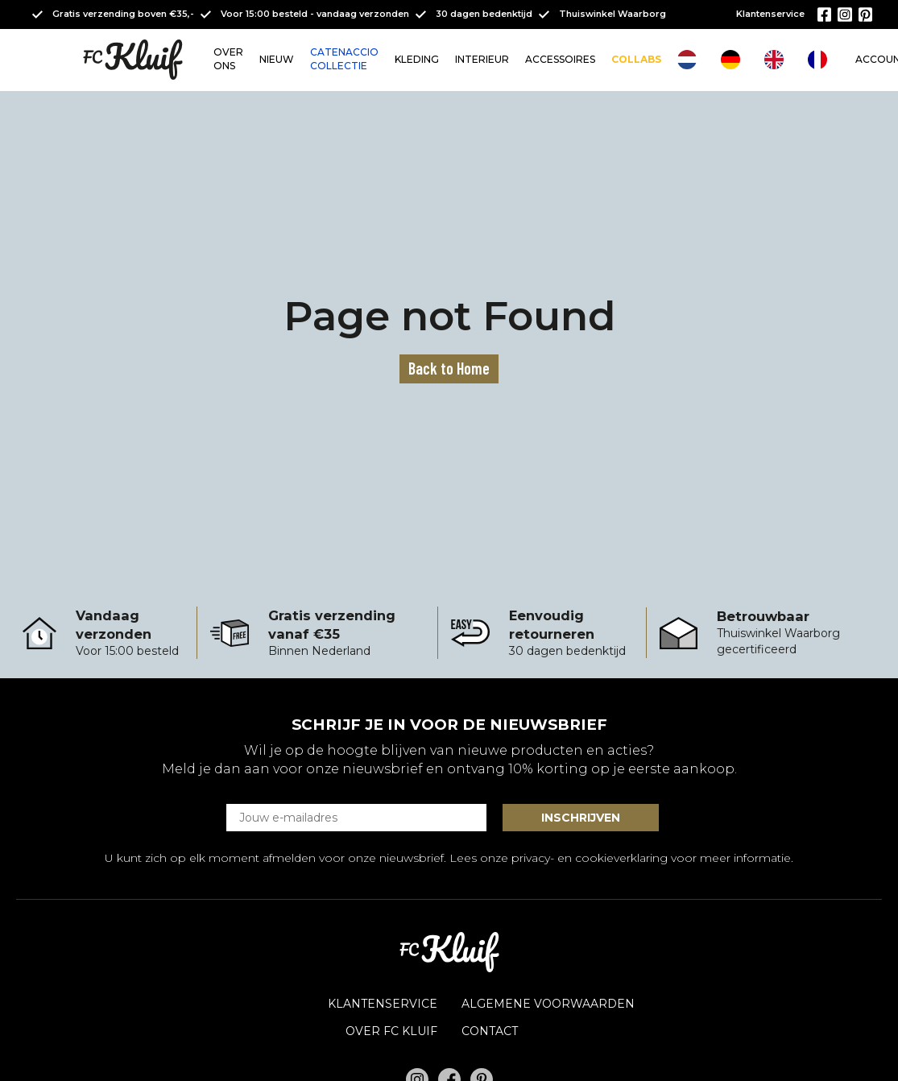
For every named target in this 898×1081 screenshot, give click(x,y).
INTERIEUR (482, 59)
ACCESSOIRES (560, 59)
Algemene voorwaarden (548, 1003)
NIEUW (276, 59)
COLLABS (636, 59)
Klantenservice (770, 13)
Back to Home (449, 368)
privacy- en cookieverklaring (589, 858)
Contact (489, 1031)
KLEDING (417, 59)
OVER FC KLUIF (391, 1031)
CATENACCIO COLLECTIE (344, 59)
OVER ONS (228, 59)
